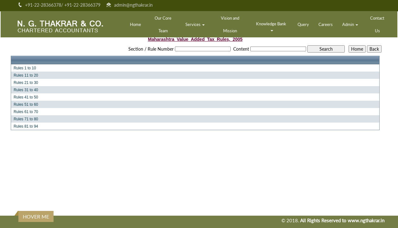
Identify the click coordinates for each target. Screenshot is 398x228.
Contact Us (377, 24)
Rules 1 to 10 (25, 68)
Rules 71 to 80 (26, 119)
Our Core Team (163, 24)
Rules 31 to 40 (26, 90)
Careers (325, 24)
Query (303, 24)
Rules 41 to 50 (26, 97)
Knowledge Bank (271, 26)
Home (135, 24)
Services (195, 24)
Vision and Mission (230, 24)
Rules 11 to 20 (26, 75)
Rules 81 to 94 (26, 126)
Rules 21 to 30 (26, 82)
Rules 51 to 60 (26, 104)
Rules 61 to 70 (26, 112)
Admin (350, 24)
